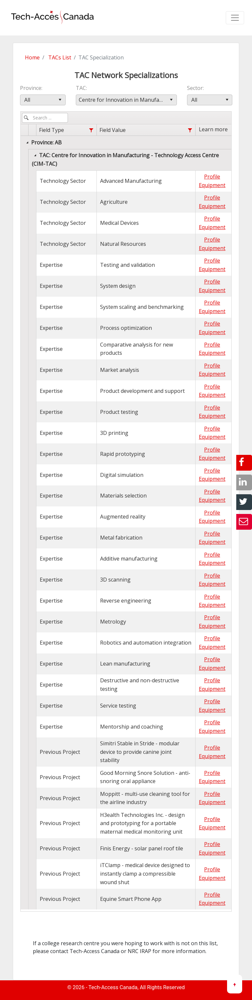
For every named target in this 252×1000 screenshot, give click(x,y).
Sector (195, 88)
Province (30, 88)
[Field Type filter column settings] (91, 130)
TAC (81, 88)
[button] (60, 100)
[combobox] (43, 100)
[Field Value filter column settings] (189, 130)
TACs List (59, 57)
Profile (212, 176)
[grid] (126, 517)
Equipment (212, 185)
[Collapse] (27, 142)
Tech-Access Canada (113, 987)
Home (32, 57)
